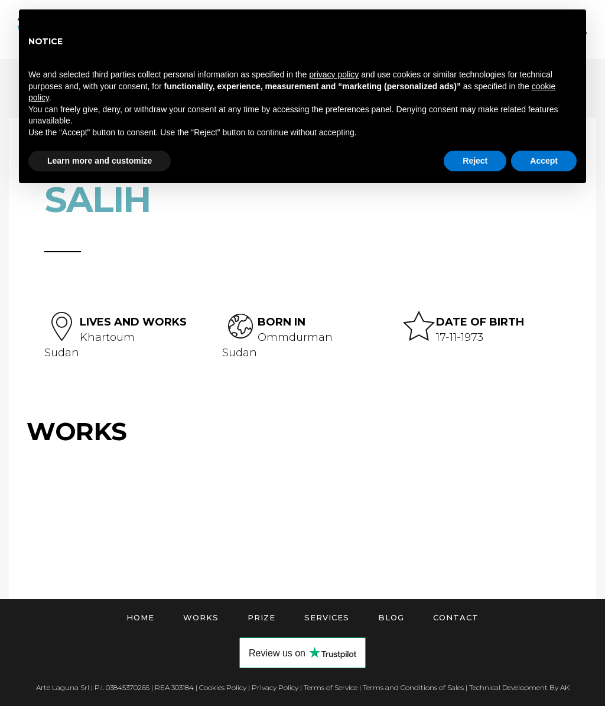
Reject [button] (475, 160)
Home (140, 617)
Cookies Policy (222, 687)
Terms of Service (330, 687)
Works (201, 617)
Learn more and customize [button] (99, 160)
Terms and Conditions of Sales (413, 687)
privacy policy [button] (334, 74)
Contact (456, 617)
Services (326, 617)
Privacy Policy (275, 687)
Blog (391, 617)
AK (565, 687)
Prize (261, 617)
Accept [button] (544, 160)
